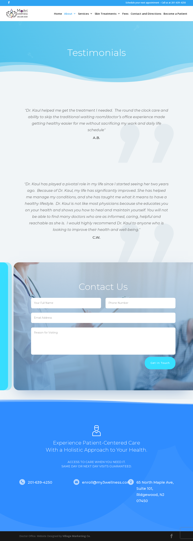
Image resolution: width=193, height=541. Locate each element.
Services (83, 13)
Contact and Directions (146, 13)
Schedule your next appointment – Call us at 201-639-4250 (156, 2)
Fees (125, 13)
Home (58, 13)
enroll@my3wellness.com (106, 482)
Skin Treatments (106, 13)
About (68, 13)
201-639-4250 (40, 482)
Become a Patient (175, 13)
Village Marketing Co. (77, 536)
